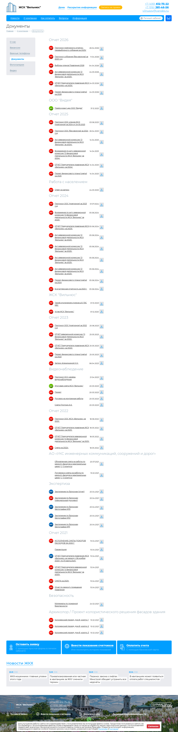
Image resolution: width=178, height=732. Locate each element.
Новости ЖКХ (19, 663)
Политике (102, 729)
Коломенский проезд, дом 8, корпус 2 (72, 626)
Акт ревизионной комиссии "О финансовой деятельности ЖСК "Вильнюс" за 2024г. (69, 142)
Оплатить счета (92, 714)
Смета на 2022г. (62, 448)
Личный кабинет (152, 18)
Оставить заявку (19, 714)
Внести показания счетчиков (56, 714)
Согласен (153, 726)
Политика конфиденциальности (129, 714)
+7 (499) (157, 3)
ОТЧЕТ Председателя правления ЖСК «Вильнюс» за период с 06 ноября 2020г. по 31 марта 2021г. (72, 558)
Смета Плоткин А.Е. (63, 405)
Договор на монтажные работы (69, 398)
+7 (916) (157, 7)
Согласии (113, 729)
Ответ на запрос (62, 190)
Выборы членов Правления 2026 (69, 65)
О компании (22, 31)
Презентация (61, 549)
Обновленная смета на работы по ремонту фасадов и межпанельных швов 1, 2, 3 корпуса (70, 463)
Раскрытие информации (82, 7)
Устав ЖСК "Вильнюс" (64, 311)
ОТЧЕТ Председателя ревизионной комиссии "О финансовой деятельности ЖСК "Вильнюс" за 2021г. (72, 438)
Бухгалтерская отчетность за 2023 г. (71, 289)
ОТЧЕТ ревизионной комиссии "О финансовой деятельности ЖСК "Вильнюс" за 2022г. (70, 336)
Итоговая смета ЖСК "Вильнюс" (69, 386)
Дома (61, 7)
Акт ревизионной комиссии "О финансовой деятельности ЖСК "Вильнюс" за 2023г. (69, 237)
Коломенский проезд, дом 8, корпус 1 (72, 620)
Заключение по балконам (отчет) (70, 491)
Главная (9, 31)
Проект (58, 392)
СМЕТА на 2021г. (62, 581)
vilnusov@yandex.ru (156, 10)
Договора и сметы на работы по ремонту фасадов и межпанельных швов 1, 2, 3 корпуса (70, 475)
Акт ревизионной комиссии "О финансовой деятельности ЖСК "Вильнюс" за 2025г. (69, 74)
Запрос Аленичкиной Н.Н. (66, 363)
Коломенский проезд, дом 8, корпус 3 (72, 632)
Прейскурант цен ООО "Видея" (68, 108)
